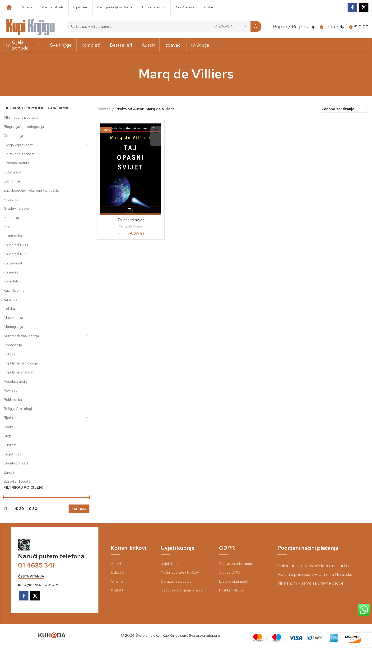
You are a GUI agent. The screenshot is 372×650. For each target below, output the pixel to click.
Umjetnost (12, 454)
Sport (8, 426)
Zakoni (9, 472)
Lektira (9, 308)
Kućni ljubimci (14, 290)
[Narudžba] (344, 109)
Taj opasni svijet (130, 219)
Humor (9, 226)
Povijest (10, 390)
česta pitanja (31, 576)
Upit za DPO (229, 572)
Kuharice (11, 299)
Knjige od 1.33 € (16, 244)
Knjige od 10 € (15, 253)
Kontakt (117, 590)
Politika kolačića (231, 590)
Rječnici (10, 417)
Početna (104, 108)
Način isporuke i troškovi (180, 572)
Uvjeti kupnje (171, 563)
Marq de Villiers (130, 226)
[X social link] (363, 7)
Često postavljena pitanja (181, 590)
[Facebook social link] (352, 7)
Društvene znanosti (19, 153)
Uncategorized (16, 463)
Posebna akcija (16, 381)
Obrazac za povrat (176, 581)
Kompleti (11, 281)
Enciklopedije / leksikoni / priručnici (32, 190)
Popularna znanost (19, 372)
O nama (117, 581)
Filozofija (11, 199)
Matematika (13, 317)
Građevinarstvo (16, 208)
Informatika (13, 235)
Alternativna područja (21, 117)
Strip (7, 435)
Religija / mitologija (19, 408)
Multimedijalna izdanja (21, 335)
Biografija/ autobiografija (24, 126)
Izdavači (117, 572)
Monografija (13, 326)
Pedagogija (13, 344)
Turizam (10, 444)
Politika (9, 354)
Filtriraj (79, 509)
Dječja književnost (18, 144)
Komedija (11, 272)
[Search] (164, 26)
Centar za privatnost (235, 563)
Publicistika (13, 399)
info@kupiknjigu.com (38, 585)
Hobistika (11, 217)
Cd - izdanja (13, 135)
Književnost (13, 263)
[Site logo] (31, 26)
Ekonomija (12, 181)
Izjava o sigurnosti (233, 581)
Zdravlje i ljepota (17, 481)
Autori (116, 563)
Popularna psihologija (21, 363)
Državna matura (16, 162)
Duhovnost (13, 172)
